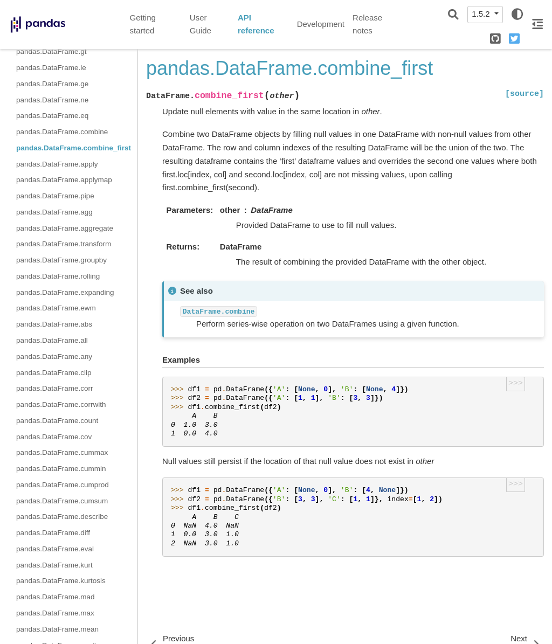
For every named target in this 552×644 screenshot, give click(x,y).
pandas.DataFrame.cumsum (62, 501)
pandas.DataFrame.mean (57, 629)
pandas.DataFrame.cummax (62, 452)
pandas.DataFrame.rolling (58, 276)
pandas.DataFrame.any (54, 356)
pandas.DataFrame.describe (62, 517)
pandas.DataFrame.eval (55, 549)
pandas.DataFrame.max (55, 613)
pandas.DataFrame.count (57, 421)
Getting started (143, 24)
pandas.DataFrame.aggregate (64, 228)
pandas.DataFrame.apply (57, 164)
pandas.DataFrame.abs (54, 324)
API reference (256, 24)
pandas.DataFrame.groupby (61, 260)
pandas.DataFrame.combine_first (73, 148)
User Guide (200, 24)
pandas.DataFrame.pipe (55, 196)
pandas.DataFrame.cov (54, 437)
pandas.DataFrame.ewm (56, 308)
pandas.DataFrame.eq (52, 116)
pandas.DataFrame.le (51, 68)
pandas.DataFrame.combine (62, 132)
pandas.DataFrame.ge (52, 84)
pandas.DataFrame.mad (55, 597)
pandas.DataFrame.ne (52, 100)
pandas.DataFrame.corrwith (61, 404)
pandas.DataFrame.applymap (64, 180)
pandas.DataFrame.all (52, 340)
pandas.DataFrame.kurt (54, 565)
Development (320, 24)
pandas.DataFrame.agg (54, 212)
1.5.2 (482, 13)
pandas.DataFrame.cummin (61, 469)
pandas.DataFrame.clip (54, 373)
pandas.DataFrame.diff (53, 533)
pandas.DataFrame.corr (54, 388)
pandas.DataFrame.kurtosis (61, 581)
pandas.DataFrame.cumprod (62, 485)
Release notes (367, 24)
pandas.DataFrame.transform (63, 244)
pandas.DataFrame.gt (51, 51)
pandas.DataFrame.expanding (65, 292)
